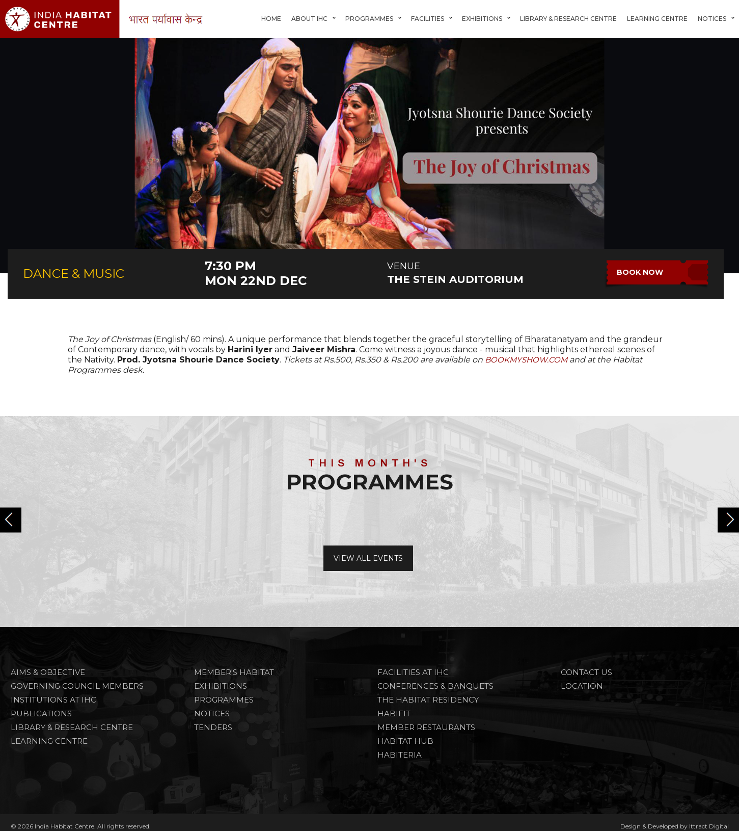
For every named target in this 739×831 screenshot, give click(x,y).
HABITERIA (399, 755)
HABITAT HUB (405, 741)
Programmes (369, 18)
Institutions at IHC (53, 700)
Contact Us (586, 672)
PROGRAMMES (224, 700)
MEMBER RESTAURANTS (426, 727)
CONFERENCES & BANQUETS (435, 686)
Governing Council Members (77, 686)
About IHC (309, 18)
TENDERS (213, 727)
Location (582, 686)
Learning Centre (657, 18)
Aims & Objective (48, 672)
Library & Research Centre (568, 18)
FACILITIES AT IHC (413, 672)
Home (271, 18)
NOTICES (212, 713)
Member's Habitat (234, 672)
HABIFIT (393, 713)
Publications (41, 713)
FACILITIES (427, 18)
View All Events (368, 558)
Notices (712, 18)
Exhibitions (482, 18)
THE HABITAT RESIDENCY (428, 700)
